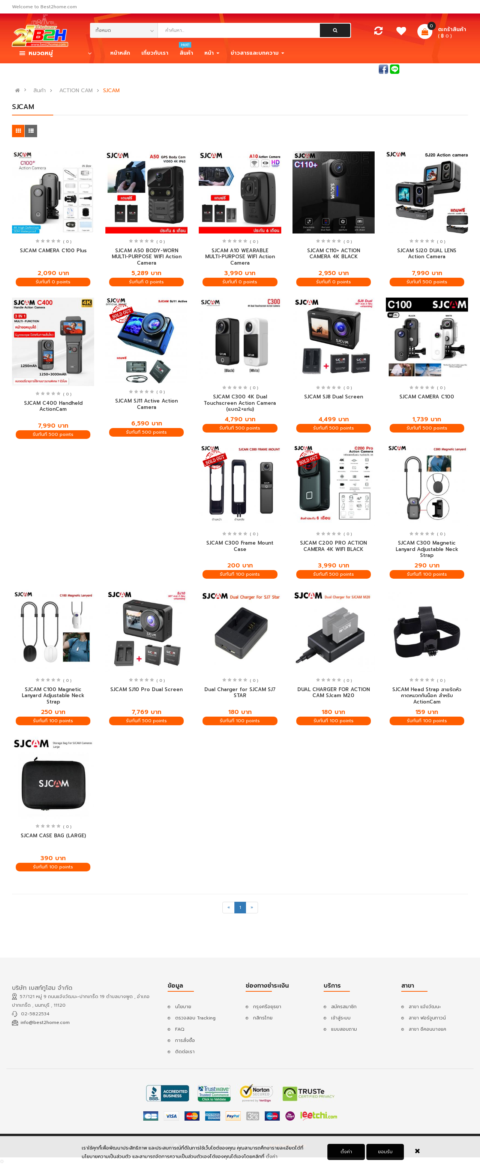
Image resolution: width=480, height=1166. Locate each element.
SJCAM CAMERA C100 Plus (53, 250)
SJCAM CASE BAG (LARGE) (53, 835)
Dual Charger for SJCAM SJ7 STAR (240, 692)
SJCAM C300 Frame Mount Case (239, 546)
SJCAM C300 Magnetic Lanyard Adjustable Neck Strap (427, 549)
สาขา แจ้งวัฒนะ (425, 1006)
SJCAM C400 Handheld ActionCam (53, 406)
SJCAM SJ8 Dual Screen (333, 396)
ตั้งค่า (272, 1158)
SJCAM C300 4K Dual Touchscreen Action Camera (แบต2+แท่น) (240, 403)
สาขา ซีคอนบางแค (427, 1029)
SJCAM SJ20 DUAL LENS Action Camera (426, 253)
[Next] (252, 907)
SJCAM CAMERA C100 (426, 396)
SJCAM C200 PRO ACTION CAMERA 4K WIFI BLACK (333, 546)
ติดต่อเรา (185, 1051)
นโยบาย (183, 1006)
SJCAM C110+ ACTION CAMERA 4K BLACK (333, 253)
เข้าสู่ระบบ (421, 68)
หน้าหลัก (120, 53)
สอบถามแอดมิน (361, 68)
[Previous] (228, 907)
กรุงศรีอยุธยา (267, 1006)
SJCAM (111, 90)
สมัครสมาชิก (455, 68)
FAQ (179, 1029)
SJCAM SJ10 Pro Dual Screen (146, 689)
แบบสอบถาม (344, 1029)
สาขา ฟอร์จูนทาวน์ (427, 1018)
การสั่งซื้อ (185, 1040)
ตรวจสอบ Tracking (195, 1018)
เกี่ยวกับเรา (154, 53)
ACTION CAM (76, 90)
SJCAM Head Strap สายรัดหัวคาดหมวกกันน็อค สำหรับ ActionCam (426, 695)
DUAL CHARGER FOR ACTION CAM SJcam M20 (333, 692)
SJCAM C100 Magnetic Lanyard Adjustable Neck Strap (53, 695)
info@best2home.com (45, 1022)
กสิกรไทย (263, 1018)
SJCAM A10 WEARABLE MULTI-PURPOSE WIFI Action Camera (240, 256)
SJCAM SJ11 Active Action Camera (146, 404)
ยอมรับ (385, 1153)
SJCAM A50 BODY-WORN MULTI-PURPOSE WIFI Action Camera (147, 256)
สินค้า (39, 90)
